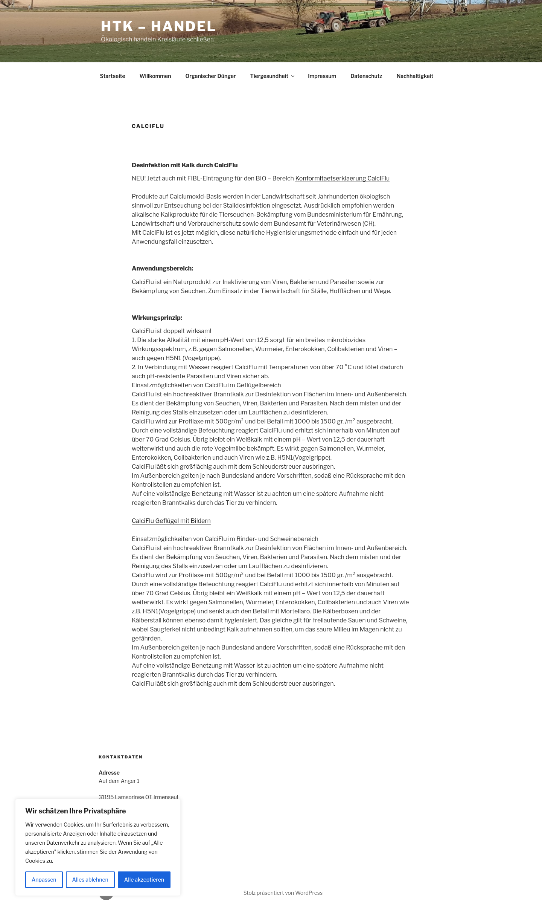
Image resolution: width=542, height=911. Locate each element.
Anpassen (44, 879)
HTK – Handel (158, 26)
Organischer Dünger (211, 76)
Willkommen (155, 76)
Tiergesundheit (273, 76)
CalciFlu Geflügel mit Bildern (171, 520)
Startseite (112, 76)
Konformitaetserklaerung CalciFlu (342, 178)
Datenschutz (366, 76)
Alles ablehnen (90, 879)
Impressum (322, 76)
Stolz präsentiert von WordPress (283, 893)
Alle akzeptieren (144, 879)
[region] (98, 847)
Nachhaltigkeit (415, 76)
